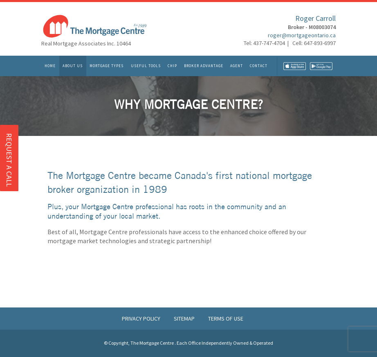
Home (50, 66)
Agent (236, 66)
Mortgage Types (106, 66)
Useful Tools (146, 66)
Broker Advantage (203, 66)
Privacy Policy (142, 318)
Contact (258, 66)
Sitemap (185, 318)
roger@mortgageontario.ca (302, 35)
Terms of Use (225, 318)
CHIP (172, 66)
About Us (73, 66)
